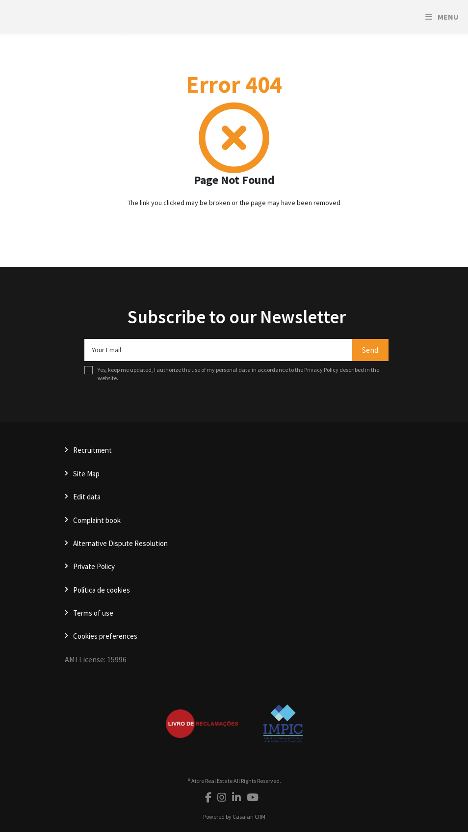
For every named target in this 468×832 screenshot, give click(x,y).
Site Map (86, 473)
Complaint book (97, 520)
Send (370, 350)
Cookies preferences (105, 636)
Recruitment (92, 450)
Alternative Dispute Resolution (120, 543)
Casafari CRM (249, 816)
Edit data (87, 496)
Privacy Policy (321, 369)
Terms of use (93, 613)
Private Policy (94, 566)
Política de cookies (101, 590)
